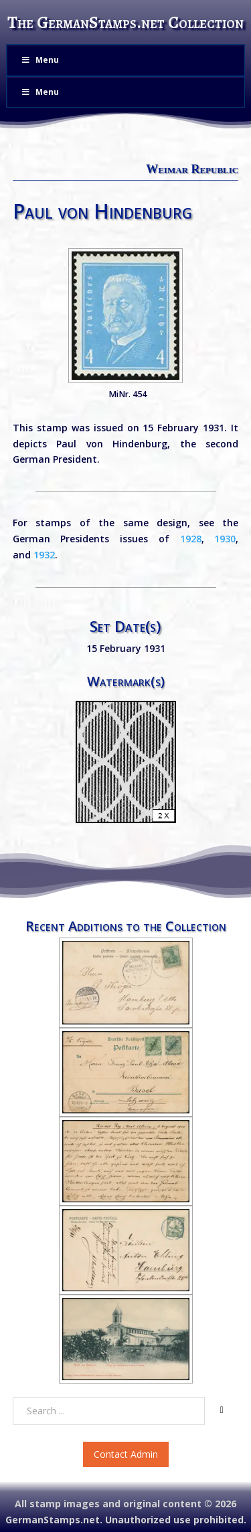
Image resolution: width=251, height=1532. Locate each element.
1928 (190, 538)
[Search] (221, 1410)
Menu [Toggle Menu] (39, 60)
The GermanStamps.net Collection (125, 22)
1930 (225, 538)
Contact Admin (126, 1454)
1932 (44, 554)
